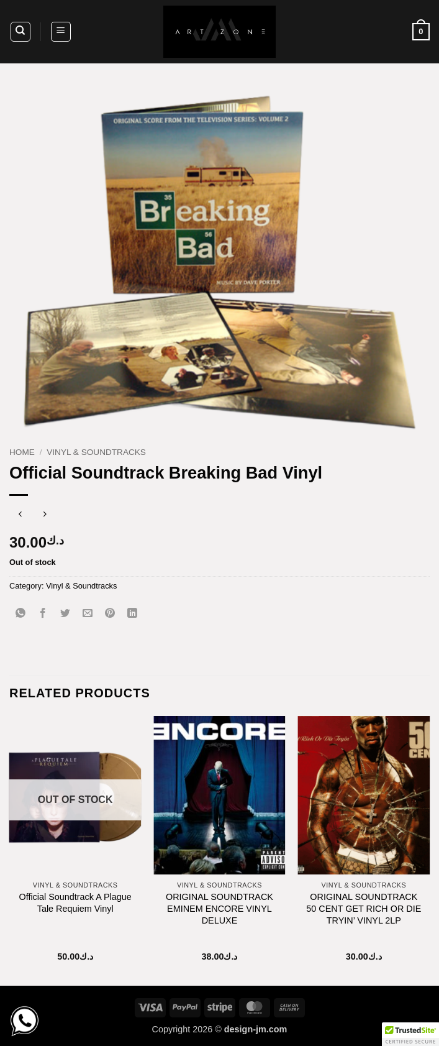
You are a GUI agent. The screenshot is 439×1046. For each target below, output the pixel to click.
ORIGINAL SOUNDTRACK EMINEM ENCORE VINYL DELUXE (219, 908)
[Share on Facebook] (43, 613)
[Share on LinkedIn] (132, 613)
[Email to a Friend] (88, 613)
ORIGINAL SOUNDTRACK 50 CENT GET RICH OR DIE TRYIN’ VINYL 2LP (363, 908)
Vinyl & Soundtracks (96, 452)
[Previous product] (45, 515)
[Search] (20, 32)
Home (22, 452)
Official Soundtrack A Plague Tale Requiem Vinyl (75, 903)
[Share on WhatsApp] (21, 613)
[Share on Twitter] (65, 613)
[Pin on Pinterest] (110, 613)
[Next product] (20, 515)
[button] (61, 32)
